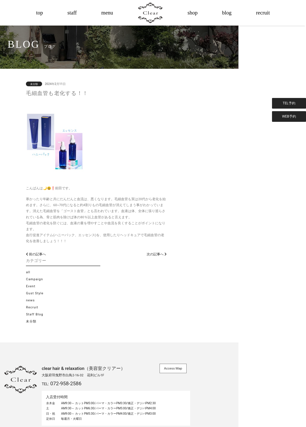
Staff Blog (210, 151)
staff (72, 13)
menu (107, 13)
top (39, 13)
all (204, 108)
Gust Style (210, 129)
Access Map (189, 318)
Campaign (210, 115)
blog (226, 13)
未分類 (207, 158)
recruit (263, 13)
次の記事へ (179, 275)
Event (206, 122)
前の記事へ (72, 275)
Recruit (208, 144)
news (206, 137)
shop (193, 13)
